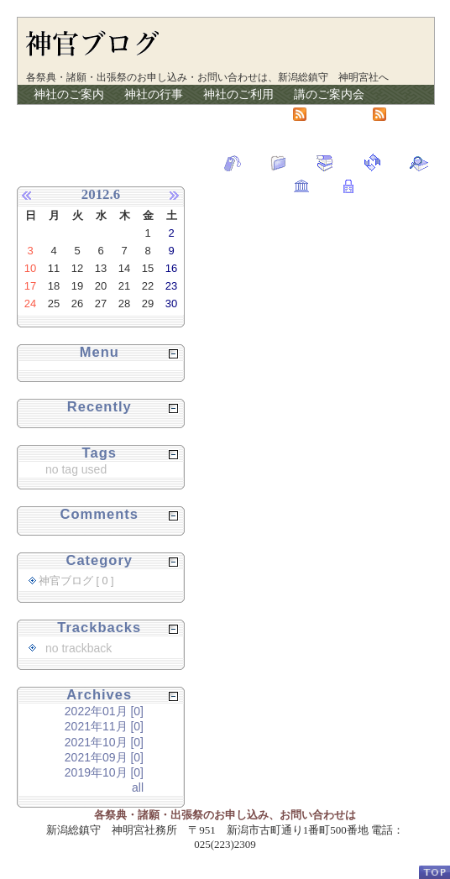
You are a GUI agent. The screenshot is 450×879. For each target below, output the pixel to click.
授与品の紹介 (69, 113)
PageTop (434, 872)
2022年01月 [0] (104, 711)
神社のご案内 (69, 94)
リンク (220, 113)
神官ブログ (153, 113)
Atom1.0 (323, 113)
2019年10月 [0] (104, 772)
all (138, 787)
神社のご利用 (238, 94)
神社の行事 (153, 94)
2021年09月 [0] (104, 757)
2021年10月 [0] (104, 742)
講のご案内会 (329, 94)
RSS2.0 (401, 113)
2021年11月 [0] (104, 726)
